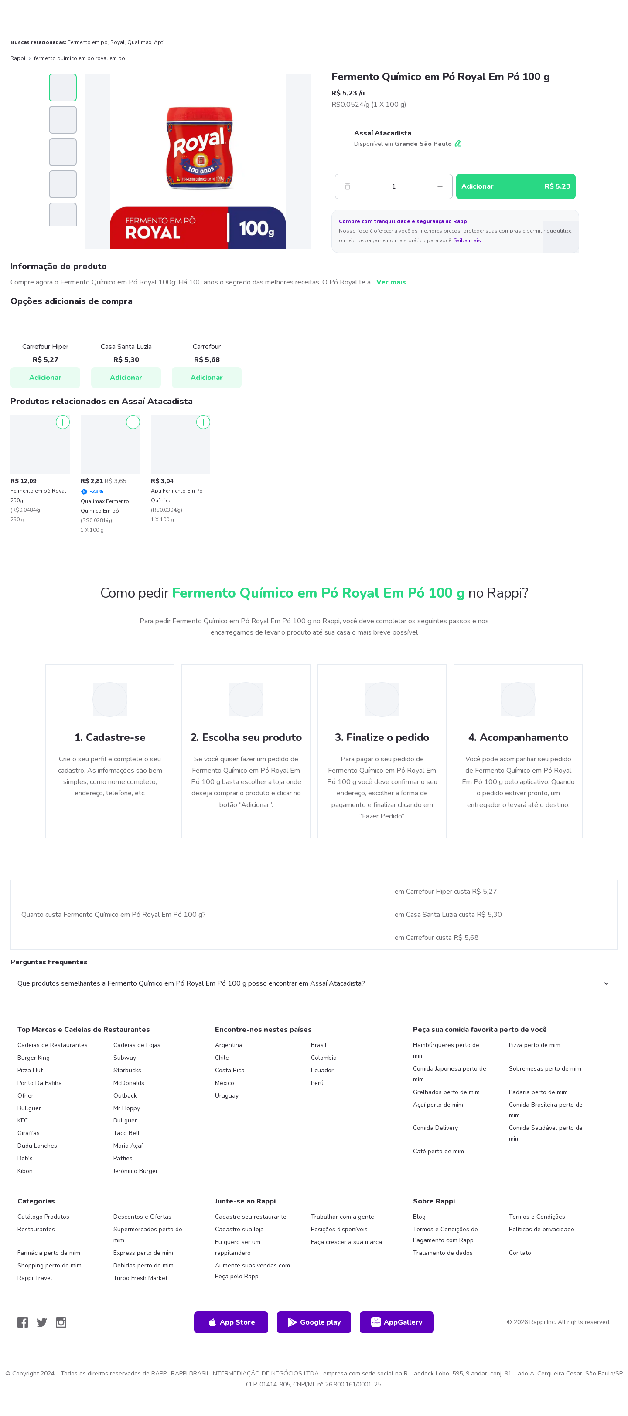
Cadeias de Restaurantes (52, 1045)
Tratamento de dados (443, 1253)
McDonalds (128, 1083)
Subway (124, 1058)
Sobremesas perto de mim (545, 1069)
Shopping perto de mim (49, 1265)
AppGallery (397, 1322)
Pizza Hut (30, 1070)
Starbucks (127, 1070)
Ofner (25, 1096)
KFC (22, 1120)
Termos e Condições (537, 1217)
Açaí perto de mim (438, 1105)
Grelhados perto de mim (446, 1092)
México (224, 1083)
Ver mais (391, 282)
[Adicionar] (63, 422)
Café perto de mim (438, 1151)
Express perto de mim (143, 1253)
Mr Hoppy (126, 1108)
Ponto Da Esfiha (39, 1083)
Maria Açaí (128, 1146)
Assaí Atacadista (382, 133)
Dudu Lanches (37, 1146)
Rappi (17, 58)
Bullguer (29, 1108)
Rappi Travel (34, 1278)
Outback (125, 1096)
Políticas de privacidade (541, 1229)
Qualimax (139, 42)
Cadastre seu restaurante (251, 1217)
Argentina (228, 1045)
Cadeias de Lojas (136, 1045)
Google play (314, 1322)
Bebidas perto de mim (143, 1265)
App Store (231, 1322)
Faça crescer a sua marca (346, 1242)
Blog (419, 1217)
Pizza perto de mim (534, 1045)
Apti (159, 42)
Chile (222, 1058)
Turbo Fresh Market (140, 1278)
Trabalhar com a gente (342, 1217)
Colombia (324, 1058)
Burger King (33, 1058)
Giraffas (28, 1133)
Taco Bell (126, 1133)
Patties (123, 1158)
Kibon (25, 1171)
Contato (520, 1253)
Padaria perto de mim (538, 1092)
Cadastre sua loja (239, 1229)
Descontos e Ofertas (142, 1217)
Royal (117, 42)
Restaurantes (36, 1229)
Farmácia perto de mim (48, 1253)
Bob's (25, 1158)
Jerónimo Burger (135, 1171)
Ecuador (322, 1070)
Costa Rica (230, 1070)
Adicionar (45, 377)
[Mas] (440, 186)
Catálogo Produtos (43, 1217)
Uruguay (227, 1096)
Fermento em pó (88, 42)
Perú (317, 1083)
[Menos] (347, 186)
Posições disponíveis (339, 1229)
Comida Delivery (435, 1128)
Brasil (319, 1045)
